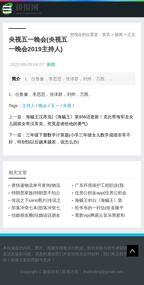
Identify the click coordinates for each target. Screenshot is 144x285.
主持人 (28, 105)
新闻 (119, 34)
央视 (67, 105)
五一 (55, 105)
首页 (106, 34)
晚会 (42, 105)
